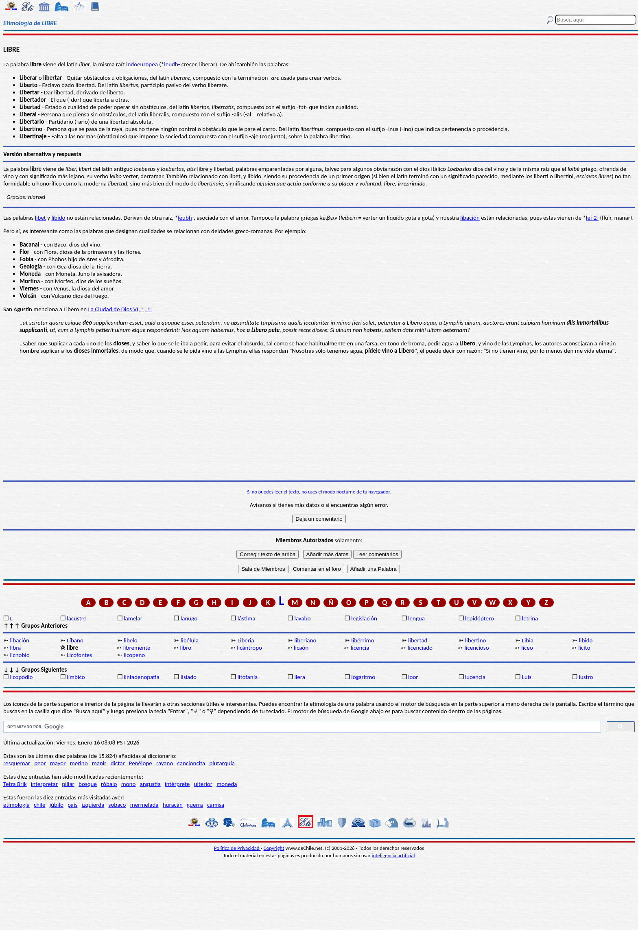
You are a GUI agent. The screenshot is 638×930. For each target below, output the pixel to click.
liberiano (305, 640)
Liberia (246, 640)
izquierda (93, 804)
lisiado (189, 677)
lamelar (133, 618)
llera (299, 677)
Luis (527, 677)
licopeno (134, 655)
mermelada (144, 804)
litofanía (248, 677)
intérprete (177, 784)
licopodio (21, 677)
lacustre (76, 618)
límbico (76, 677)
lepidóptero (479, 618)
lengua (416, 618)
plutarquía (222, 763)
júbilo (56, 804)
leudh (171, 64)
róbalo (109, 784)
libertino (475, 640)
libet (40, 217)
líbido (58, 217)
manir (99, 763)
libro (185, 647)
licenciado (420, 647)
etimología (16, 804)
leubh (185, 217)
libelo (131, 640)
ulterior (203, 784)
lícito (584, 647)
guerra (195, 804)
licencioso (477, 647)
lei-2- (592, 217)
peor (40, 763)
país (72, 804)
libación (470, 217)
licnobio (19, 655)
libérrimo (362, 640)
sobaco (117, 804)
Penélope (140, 763)
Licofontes (79, 655)
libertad (417, 640)
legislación (364, 618)
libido (586, 640)
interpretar (44, 784)
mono (128, 784)
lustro (586, 677)
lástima (247, 618)
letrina (530, 618)
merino (79, 763)
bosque (88, 784)
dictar (118, 763)
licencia (360, 647)
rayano (164, 763)
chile (40, 804)
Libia (527, 640)
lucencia (475, 677)
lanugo (189, 618)
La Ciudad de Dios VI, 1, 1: (120, 309)
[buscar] (301, 727)
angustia (150, 784)
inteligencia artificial (393, 855)
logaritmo (363, 677)
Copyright (274, 848)
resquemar (16, 763)
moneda (226, 784)
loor (413, 677)
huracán (173, 804)
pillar (68, 784)
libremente (137, 647)
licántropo (249, 647)
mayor (58, 763)
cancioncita (191, 763)
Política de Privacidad (237, 848)
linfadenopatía (142, 677)
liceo (527, 647)
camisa (215, 804)
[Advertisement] (319, 417)
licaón (301, 647)
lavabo (302, 618)
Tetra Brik (15, 784)
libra (15, 647)
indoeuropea (142, 64)
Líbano (75, 640)
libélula (190, 640)
